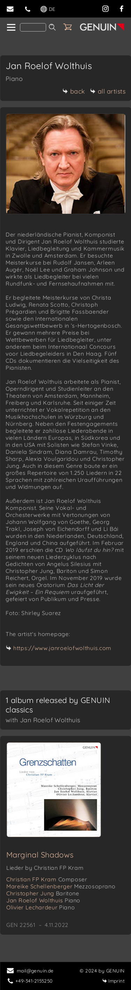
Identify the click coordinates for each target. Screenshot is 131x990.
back (74, 91)
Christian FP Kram (46, 879)
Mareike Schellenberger (60, 886)
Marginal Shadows (39, 855)
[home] (11, 28)
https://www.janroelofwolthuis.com (62, 647)
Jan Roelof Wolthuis (43, 900)
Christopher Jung (42, 893)
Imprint (113, 981)
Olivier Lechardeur (40, 907)
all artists (108, 91)
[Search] (33, 27)
